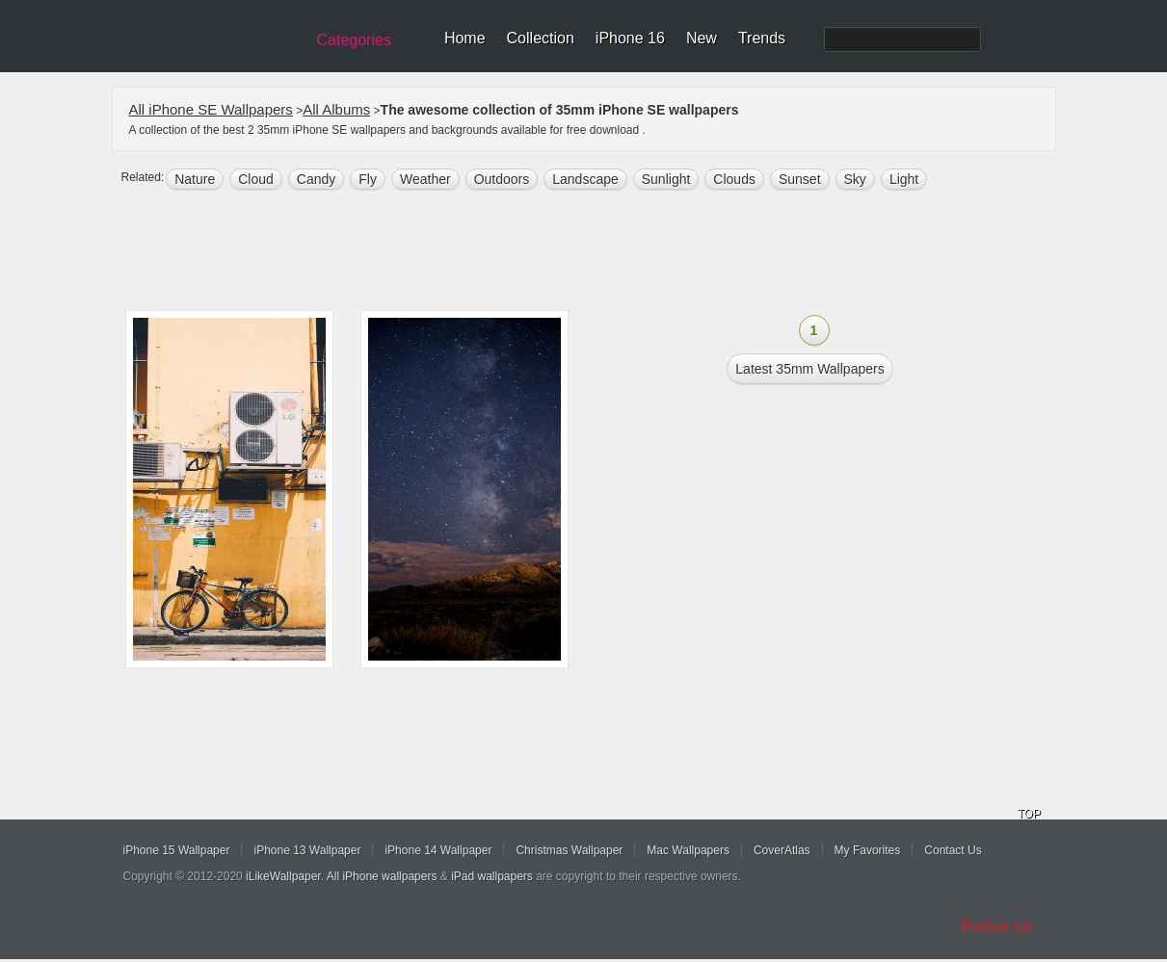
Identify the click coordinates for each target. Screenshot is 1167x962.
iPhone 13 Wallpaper (306, 850)
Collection (540, 38)
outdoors (502, 179)
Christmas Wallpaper (569, 850)
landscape (585, 179)
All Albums (336, 109)
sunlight (666, 179)
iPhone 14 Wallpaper (438, 850)
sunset (800, 179)
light (903, 179)
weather (425, 179)
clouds (734, 179)
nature (194, 179)
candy (316, 179)
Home (465, 38)
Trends (761, 38)
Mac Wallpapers (688, 850)
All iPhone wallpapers (382, 876)
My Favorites (868, 850)
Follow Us (999, 927)
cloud (256, 179)
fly (367, 179)
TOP (1029, 813)
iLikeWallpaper (283, 876)
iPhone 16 (630, 38)
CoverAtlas (782, 850)
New (701, 38)
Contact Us (952, 850)
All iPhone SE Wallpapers (211, 109)
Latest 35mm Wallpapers (809, 369)
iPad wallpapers (492, 876)
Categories (354, 40)
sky (855, 179)
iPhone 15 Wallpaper (176, 850)
